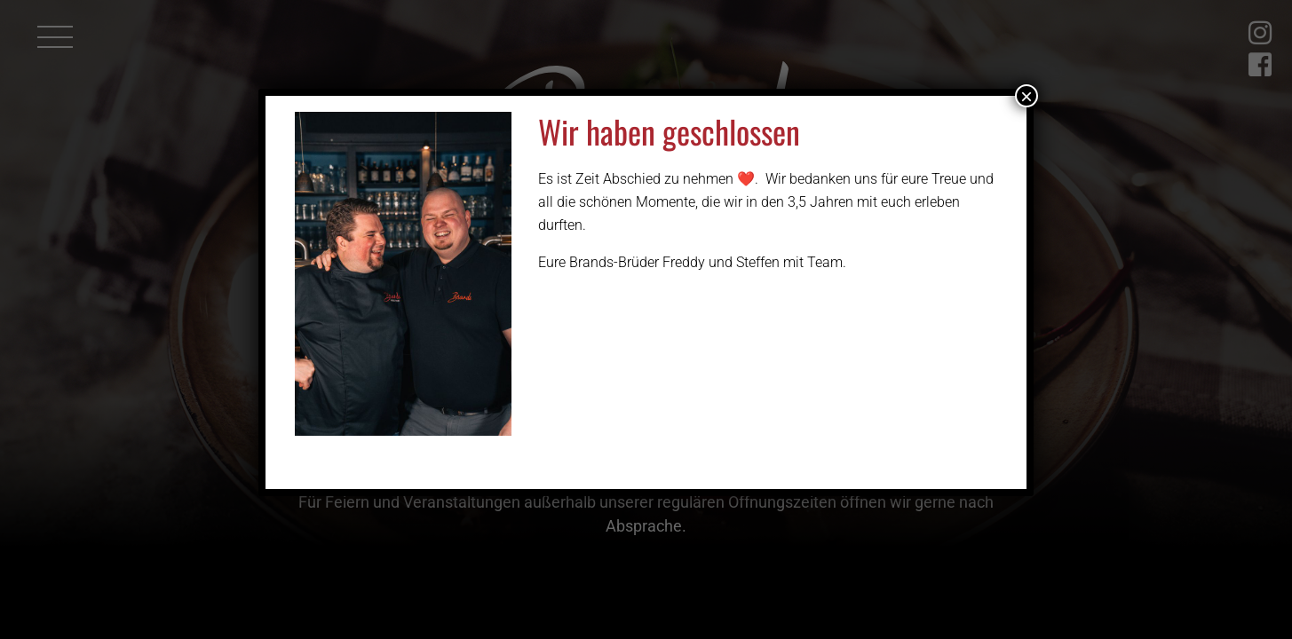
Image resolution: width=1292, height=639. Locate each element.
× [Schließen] (1026, 95)
